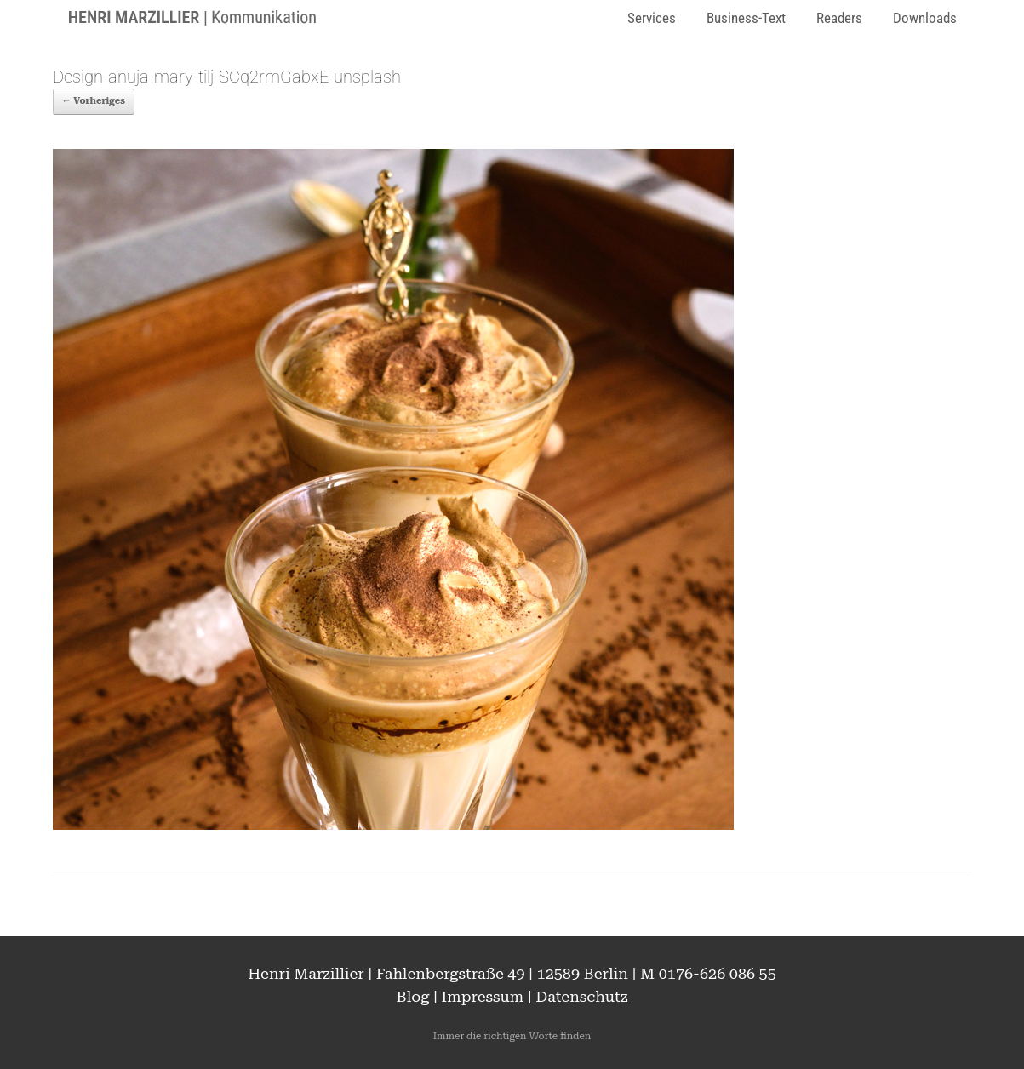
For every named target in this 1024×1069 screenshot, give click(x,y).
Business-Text (746, 17)
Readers (839, 17)
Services (651, 17)
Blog (413, 996)
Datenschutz (581, 996)
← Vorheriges (93, 100)
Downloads (925, 17)
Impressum (483, 996)
